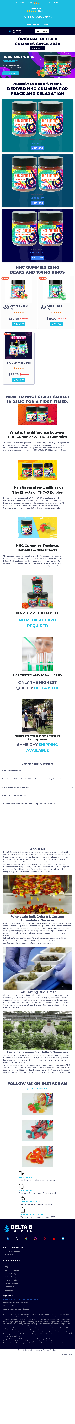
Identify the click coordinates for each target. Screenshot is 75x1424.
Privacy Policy (10, 1274)
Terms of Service (12, 1270)
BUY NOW (19, 324)
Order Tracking (11, 1283)
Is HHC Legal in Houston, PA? (37, 795)
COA (7, 1264)
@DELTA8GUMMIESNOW (37, 1089)
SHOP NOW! (10, 73)
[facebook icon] (8, 1238)
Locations (9, 1290)
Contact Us (9, 1287)
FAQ (7, 1267)
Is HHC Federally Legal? (37, 771)
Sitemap (70, 1354)
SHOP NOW (37, 48)
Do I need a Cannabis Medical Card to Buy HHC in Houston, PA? (37, 804)
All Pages (64, 1354)
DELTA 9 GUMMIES (12, 1251)
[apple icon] (54, 1238)
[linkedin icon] (63, 1238)
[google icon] (26, 1238)
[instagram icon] (35, 1238)
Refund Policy (10, 1277)
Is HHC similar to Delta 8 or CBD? (37, 787)
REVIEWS (9, 1254)
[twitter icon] (17, 1238)
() (42, 31)
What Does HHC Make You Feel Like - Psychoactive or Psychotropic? (37, 779)
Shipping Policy (11, 1280)
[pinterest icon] (44, 1238)
